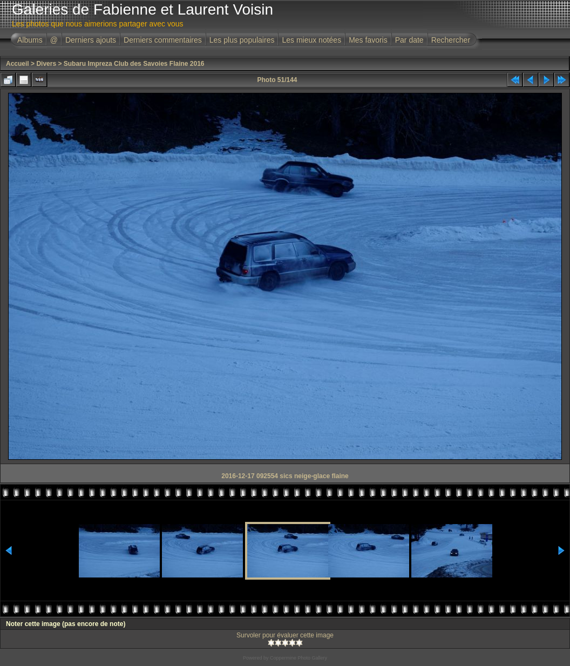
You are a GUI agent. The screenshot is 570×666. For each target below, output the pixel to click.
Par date (409, 40)
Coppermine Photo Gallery (298, 658)
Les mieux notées (311, 40)
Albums (30, 40)
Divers (46, 63)
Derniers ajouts (90, 40)
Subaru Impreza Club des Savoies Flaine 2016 (134, 63)
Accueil (17, 63)
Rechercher (450, 40)
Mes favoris (368, 40)
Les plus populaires (242, 40)
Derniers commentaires (163, 40)
